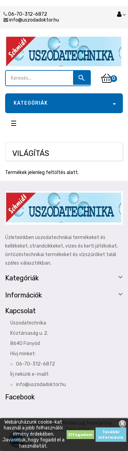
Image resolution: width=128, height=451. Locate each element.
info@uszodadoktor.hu (34, 20)
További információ (110, 434)
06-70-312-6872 (27, 14)
